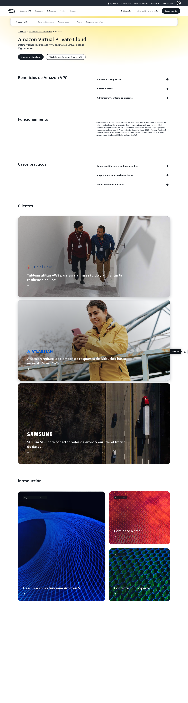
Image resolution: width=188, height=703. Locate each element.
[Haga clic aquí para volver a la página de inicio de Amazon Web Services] (11, 12)
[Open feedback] (185, 351)
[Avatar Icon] (179, 3)
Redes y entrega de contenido (40, 31)
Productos (22, 31)
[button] (25, 11)
